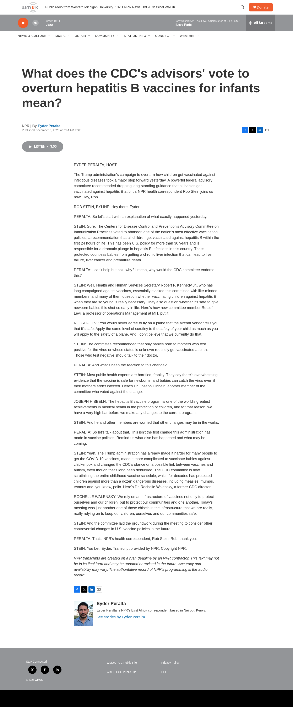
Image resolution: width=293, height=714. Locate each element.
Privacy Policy (170, 670)
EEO (164, 679)
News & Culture (32, 43)
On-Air (80, 43)
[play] (23, 30)
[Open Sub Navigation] (49, 43)
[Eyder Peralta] (83, 620)
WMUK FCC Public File (122, 670)
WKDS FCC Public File (121, 679)
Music (60, 43)
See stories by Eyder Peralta (121, 624)
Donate (264, 11)
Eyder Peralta (49, 133)
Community (105, 43)
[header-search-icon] (244, 11)
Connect (163, 43)
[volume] (35, 30)
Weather (188, 43)
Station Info (135, 43)
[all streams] (260, 30)
